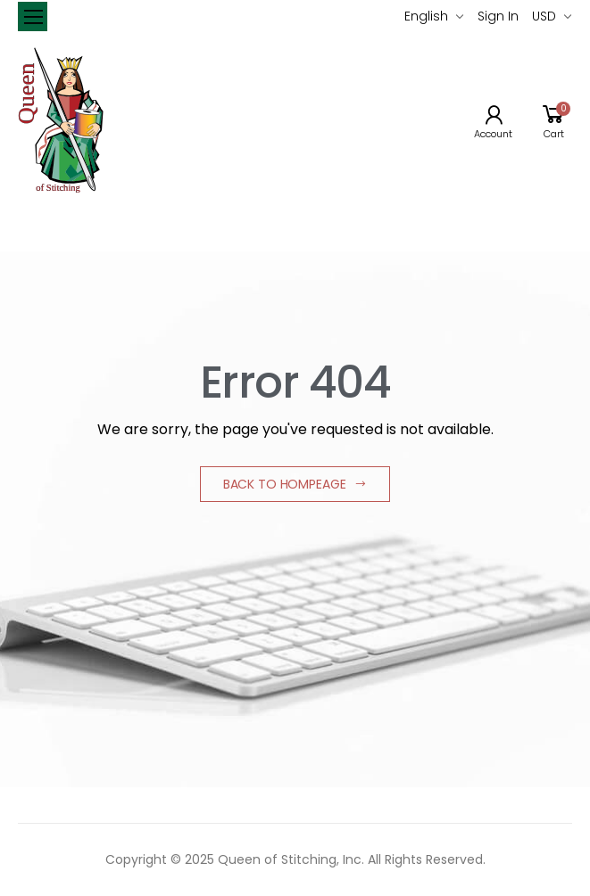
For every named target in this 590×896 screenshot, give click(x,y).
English (426, 16)
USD (544, 16)
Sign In (498, 16)
